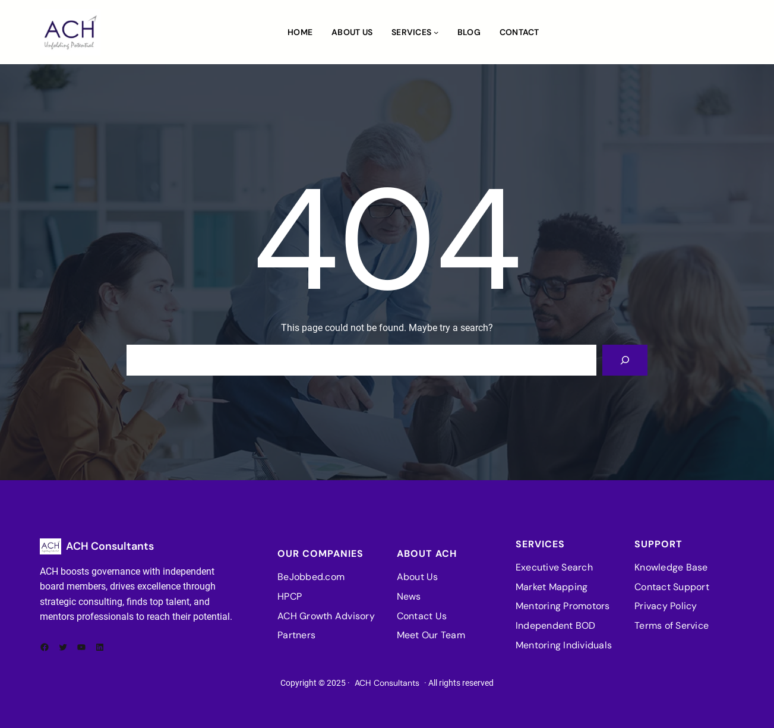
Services (411, 32)
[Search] (624, 360)
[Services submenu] (436, 32)
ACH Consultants (110, 546)
